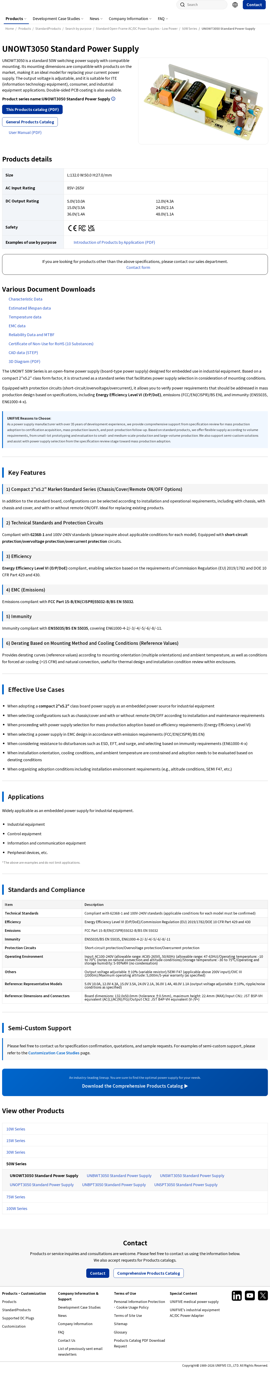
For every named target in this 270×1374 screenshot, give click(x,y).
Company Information (128, 22)
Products (14, 22)
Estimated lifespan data (30, 312)
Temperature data (25, 321)
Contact (254, 8)
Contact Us (66, 1344)
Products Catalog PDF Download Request (139, 1347)
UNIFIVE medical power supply (194, 1305)
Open (113, 103)
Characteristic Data (25, 303)
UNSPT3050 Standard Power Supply (185, 1188)
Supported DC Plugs (18, 1322)
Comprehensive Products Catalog (148, 1277)
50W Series (16, 1168)
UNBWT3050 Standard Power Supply (119, 1179)
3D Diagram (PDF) (24, 365)
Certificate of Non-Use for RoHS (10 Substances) (51, 347)
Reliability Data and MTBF (31, 338)
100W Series (16, 1212)
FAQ (161, 22)
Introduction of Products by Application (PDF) (114, 246)
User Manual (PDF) (25, 136)
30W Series (15, 1156)
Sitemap (120, 1327)
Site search (181, 8)
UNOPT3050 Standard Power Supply (42, 1188)
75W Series (15, 1201)
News (94, 22)
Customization (14, 1330)
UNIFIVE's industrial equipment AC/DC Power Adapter (195, 1316)
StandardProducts (16, 1313)
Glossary (120, 1336)
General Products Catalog (30, 126)
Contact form (138, 271)
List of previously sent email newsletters (80, 1355)
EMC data (17, 330)
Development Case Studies (56, 22)
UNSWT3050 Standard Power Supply (192, 1179)
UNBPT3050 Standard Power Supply (114, 1188)
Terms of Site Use (128, 1319)
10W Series (15, 1133)
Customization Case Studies (54, 1057)
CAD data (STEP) (23, 356)
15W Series (15, 1144)
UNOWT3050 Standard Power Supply (44, 1179)
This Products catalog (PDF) (32, 113)
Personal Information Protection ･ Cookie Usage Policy (139, 1308)
